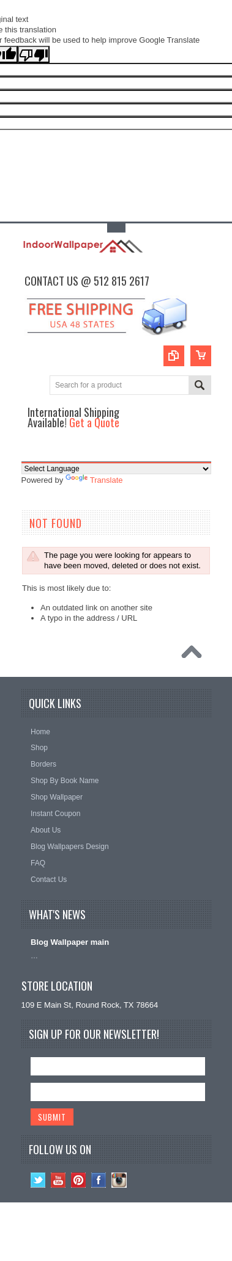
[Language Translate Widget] (116, 468)
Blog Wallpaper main (70, 942)
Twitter (38, 1180)
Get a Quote (94, 422)
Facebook (99, 1180)
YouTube (58, 1180)
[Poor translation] (34, 54)
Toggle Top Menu (116, 228)
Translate (94, 480)
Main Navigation (32, 450)
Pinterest (78, 1180)
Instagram (119, 1180)
